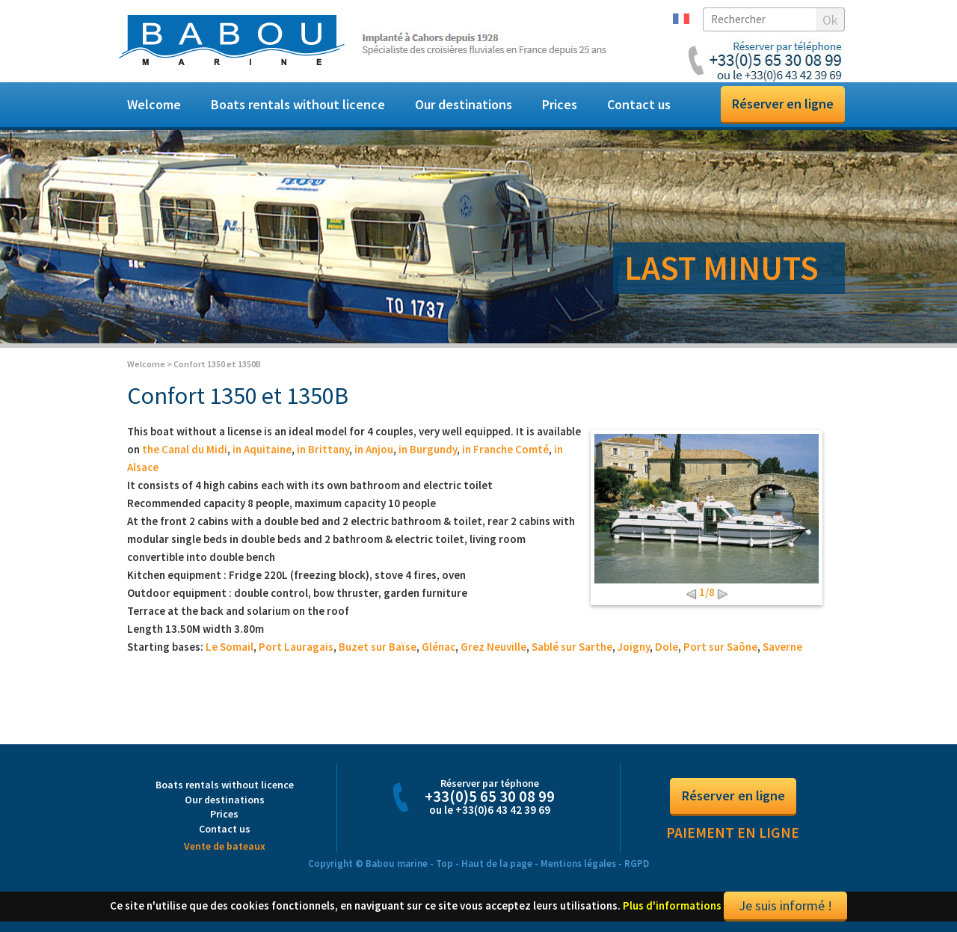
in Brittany (323, 452)
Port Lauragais (296, 650)
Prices (559, 104)
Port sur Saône (720, 650)
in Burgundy (428, 452)
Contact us (639, 104)
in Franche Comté (505, 452)
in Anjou (373, 452)
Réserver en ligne (783, 103)
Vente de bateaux (224, 848)
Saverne (782, 650)
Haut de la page (496, 865)
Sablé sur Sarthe (572, 650)
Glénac (438, 650)
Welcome (154, 104)
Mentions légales (578, 865)
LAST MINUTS (721, 268)
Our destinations (463, 104)
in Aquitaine (262, 452)
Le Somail (229, 650)
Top (444, 865)
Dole (666, 650)
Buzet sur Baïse (377, 650)
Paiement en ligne (732, 835)
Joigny (634, 650)
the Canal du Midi (184, 452)
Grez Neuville (493, 650)
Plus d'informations (672, 908)
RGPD (636, 865)
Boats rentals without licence (298, 104)
